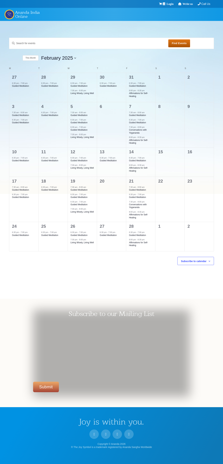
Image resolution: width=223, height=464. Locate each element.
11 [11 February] (43, 151)
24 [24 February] (14, 226)
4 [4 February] (42, 106)
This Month (30, 58)
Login (161, 3)
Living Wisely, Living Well (82, 93)
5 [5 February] (72, 106)
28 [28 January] (43, 77)
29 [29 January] (73, 77)
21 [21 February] (131, 181)
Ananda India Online (27, 14)
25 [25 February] (43, 226)
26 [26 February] (73, 226)
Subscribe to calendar (193, 261)
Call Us (195, 3)
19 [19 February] (73, 181)
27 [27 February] (102, 226)
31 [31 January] (131, 77)
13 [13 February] (102, 151)
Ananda (9, 14)
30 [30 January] (102, 77)
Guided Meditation (20, 86)
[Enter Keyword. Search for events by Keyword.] (88, 43)
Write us (178, 3)
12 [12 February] (73, 151)
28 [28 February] (131, 226)
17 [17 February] (14, 181)
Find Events (179, 43)
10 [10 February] (14, 151)
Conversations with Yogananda (138, 206)
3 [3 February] (13, 106)
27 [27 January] (14, 77)
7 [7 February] (130, 106)
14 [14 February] (131, 151)
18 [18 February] (43, 181)
